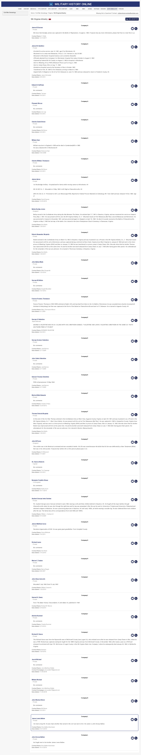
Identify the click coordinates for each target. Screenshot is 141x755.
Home (32, 13)
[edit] (135, 28)
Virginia (50, 13)
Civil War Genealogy (41, 13)
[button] (69, 27)
